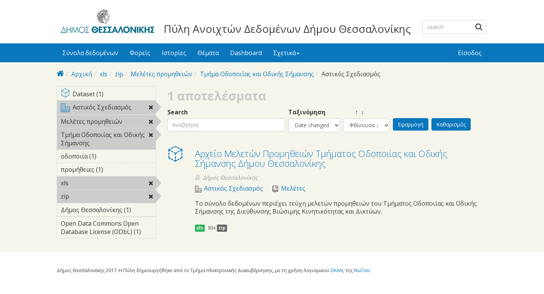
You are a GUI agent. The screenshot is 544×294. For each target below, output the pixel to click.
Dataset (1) (108, 94)
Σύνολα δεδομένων (90, 53)
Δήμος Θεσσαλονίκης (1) (108, 211)
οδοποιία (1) (108, 156)
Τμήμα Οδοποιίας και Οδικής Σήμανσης (257, 74)
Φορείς (140, 53)
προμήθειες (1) (108, 170)
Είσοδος (470, 53)
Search (177, 112)
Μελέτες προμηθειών (161, 74)
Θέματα (208, 53)
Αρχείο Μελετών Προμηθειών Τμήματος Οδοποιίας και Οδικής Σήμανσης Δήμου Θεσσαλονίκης (321, 158)
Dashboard (246, 53)
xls (103, 74)
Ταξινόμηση (306, 112)
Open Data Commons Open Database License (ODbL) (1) (108, 228)
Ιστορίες (174, 53)
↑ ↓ (353, 112)
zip (119, 74)
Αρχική (81, 74)
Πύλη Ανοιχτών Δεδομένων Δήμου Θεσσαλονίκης (287, 29)
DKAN (337, 270)
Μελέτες (293, 188)
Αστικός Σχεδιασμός (108, 108)
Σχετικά (286, 53)
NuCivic (362, 270)
